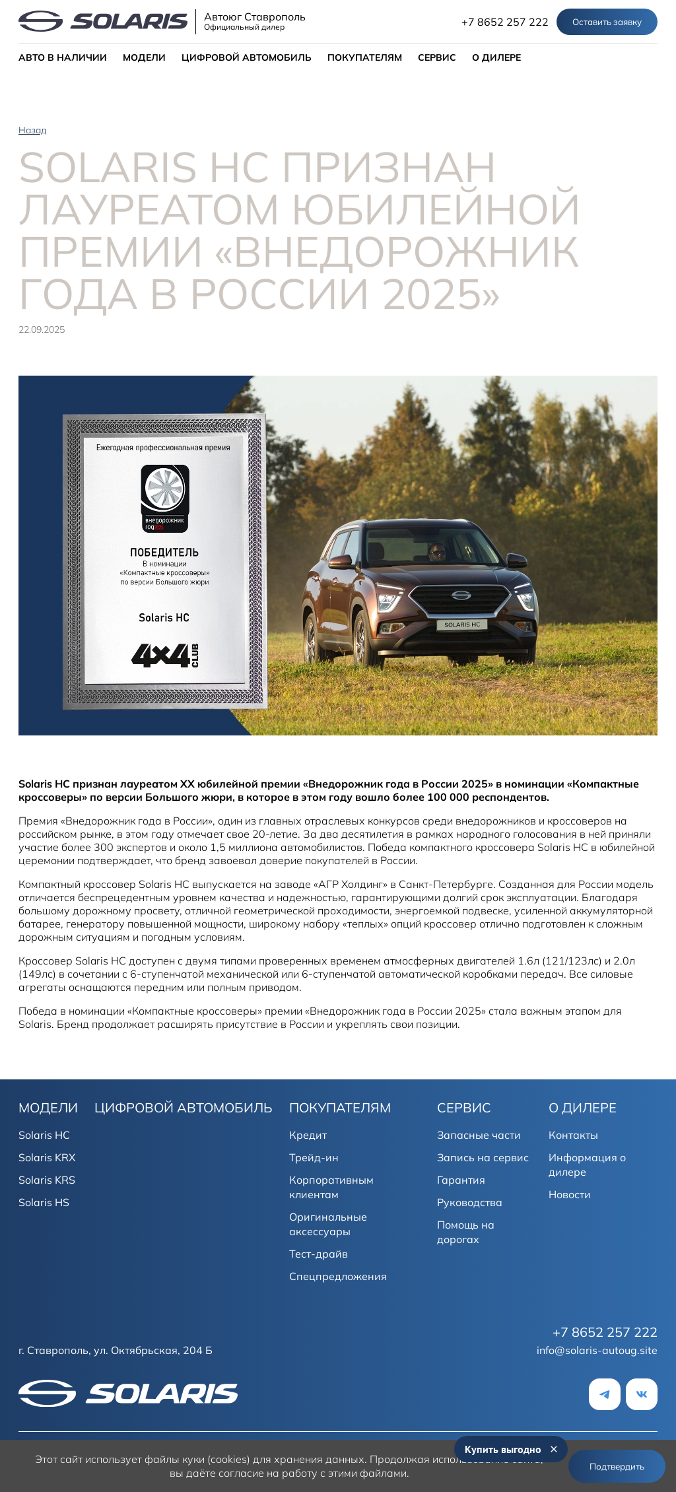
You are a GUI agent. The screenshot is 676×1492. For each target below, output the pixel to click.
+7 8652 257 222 (505, 21)
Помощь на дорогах (465, 1232)
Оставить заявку (607, 22)
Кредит (308, 1134)
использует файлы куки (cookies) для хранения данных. (226, 1459)
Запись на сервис (483, 1157)
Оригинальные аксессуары (328, 1224)
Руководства (469, 1202)
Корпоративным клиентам (331, 1187)
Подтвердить (617, 1466)
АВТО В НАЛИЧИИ (62, 57)
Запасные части (479, 1134)
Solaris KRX (46, 1157)
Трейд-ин (314, 1157)
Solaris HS (43, 1202)
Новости (570, 1194)
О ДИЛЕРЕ (496, 57)
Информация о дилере (587, 1164)
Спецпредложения (338, 1276)
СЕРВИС (437, 57)
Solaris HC (44, 1134)
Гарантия (461, 1179)
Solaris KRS (46, 1179)
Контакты (573, 1134)
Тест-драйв (318, 1253)
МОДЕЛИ (144, 57)
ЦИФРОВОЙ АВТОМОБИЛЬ (247, 57)
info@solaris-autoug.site (597, 1350)
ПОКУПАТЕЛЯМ (364, 57)
